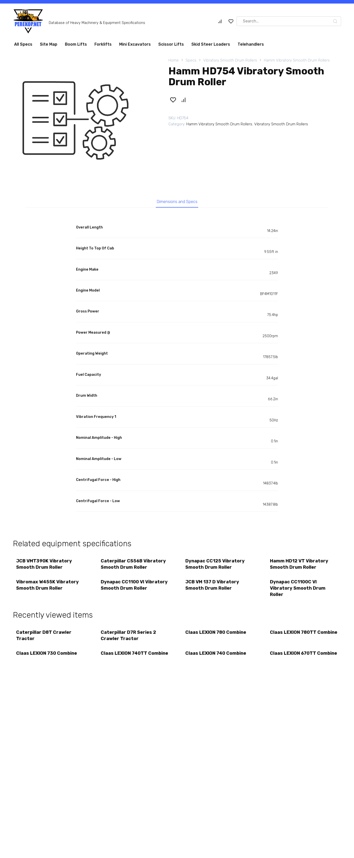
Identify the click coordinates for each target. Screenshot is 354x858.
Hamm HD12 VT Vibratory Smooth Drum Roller (299, 565)
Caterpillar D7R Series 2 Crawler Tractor (129, 638)
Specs (191, 60)
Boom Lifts (76, 44)
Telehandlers (251, 44)
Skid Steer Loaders (210, 44)
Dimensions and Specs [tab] (177, 202)
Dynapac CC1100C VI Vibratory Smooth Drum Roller (298, 590)
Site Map (48, 44)
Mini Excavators (135, 44)
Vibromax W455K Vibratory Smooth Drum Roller (48, 587)
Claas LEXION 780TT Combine (293, 638)
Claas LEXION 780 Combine (216, 635)
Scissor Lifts (171, 44)
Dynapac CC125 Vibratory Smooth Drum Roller (215, 565)
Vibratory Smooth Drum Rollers (230, 60)
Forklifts (103, 44)
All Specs (23, 44)
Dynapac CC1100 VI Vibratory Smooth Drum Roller (134, 587)
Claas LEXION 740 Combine (216, 657)
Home (173, 60)
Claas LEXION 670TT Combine (293, 660)
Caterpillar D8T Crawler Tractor (44, 638)
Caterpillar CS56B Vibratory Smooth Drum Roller (133, 565)
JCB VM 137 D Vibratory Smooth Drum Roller (213, 587)
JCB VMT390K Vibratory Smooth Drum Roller (44, 565)
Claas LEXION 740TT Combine (124, 660)
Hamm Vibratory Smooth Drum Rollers (297, 60)
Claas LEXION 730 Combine (47, 657)
